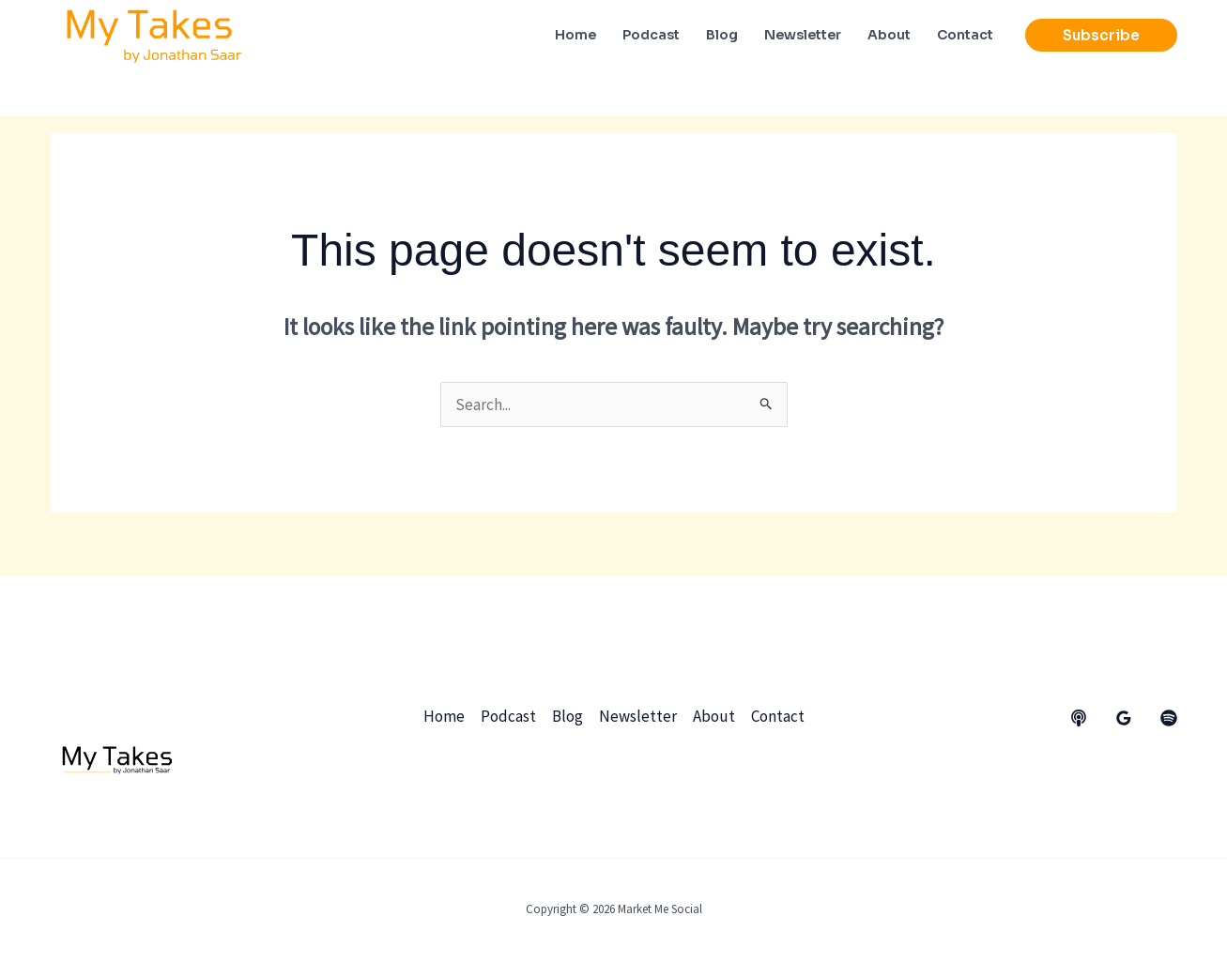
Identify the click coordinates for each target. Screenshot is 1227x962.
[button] (1101, 35)
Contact (778, 716)
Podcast (508, 716)
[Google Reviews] (1123, 718)
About (714, 716)
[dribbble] (1168, 718)
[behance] (1078, 718)
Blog (567, 716)
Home (444, 716)
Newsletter (638, 716)
